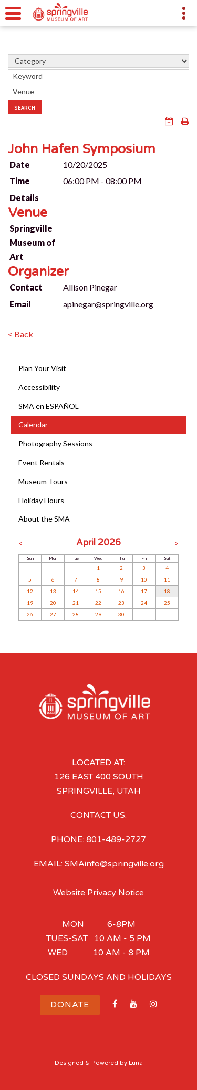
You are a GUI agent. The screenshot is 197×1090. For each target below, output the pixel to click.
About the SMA (44, 518)
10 (144, 579)
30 (121, 614)
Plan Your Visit (42, 368)
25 (167, 602)
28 (75, 614)
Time (19, 181)
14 (75, 591)
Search (24, 108)
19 (30, 602)
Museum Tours (43, 481)
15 (98, 591)
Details (24, 198)
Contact (26, 287)
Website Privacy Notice (98, 892)
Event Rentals (41, 462)
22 (98, 602)
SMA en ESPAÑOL (48, 406)
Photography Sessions (55, 443)
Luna (136, 1062)
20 (53, 602)
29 (98, 614)
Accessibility (39, 387)
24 (144, 602)
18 (167, 591)
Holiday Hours (41, 500)
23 (121, 602)
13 (53, 591)
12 (30, 591)
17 (144, 591)
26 (30, 614)
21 (75, 602)
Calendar (33, 424)
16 (121, 591)
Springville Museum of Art (32, 242)
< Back (20, 334)
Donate (69, 1004)
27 (53, 614)
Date (19, 164)
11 (167, 579)
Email (20, 304)
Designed (69, 1062)
